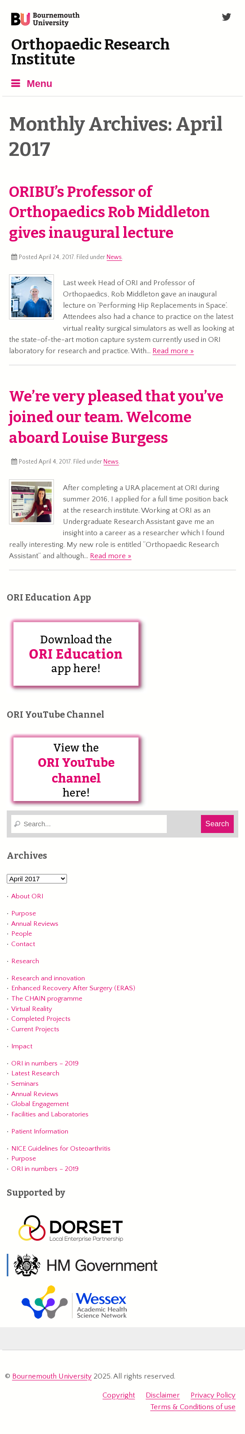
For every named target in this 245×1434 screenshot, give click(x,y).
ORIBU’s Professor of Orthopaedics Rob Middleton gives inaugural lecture (109, 212)
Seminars (25, 1084)
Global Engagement (40, 1104)
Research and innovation (48, 978)
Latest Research (35, 1073)
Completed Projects (41, 1019)
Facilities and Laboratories (50, 1114)
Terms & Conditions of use (193, 1407)
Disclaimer (163, 1395)
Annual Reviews (34, 924)
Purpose (23, 913)
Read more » (173, 351)
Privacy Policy (213, 1395)
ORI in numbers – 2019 (45, 1063)
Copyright (118, 1395)
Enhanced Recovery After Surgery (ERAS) (73, 988)
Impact (21, 1046)
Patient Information (39, 1131)
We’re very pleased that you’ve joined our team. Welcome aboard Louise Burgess (116, 417)
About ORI (27, 896)
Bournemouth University (45, 20)
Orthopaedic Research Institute (90, 52)
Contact (23, 944)
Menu (39, 83)
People (21, 934)
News (114, 257)
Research (25, 961)
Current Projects (35, 1029)
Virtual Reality (31, 1009)
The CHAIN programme (46, 998)
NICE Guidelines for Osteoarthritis (61, 1148)
